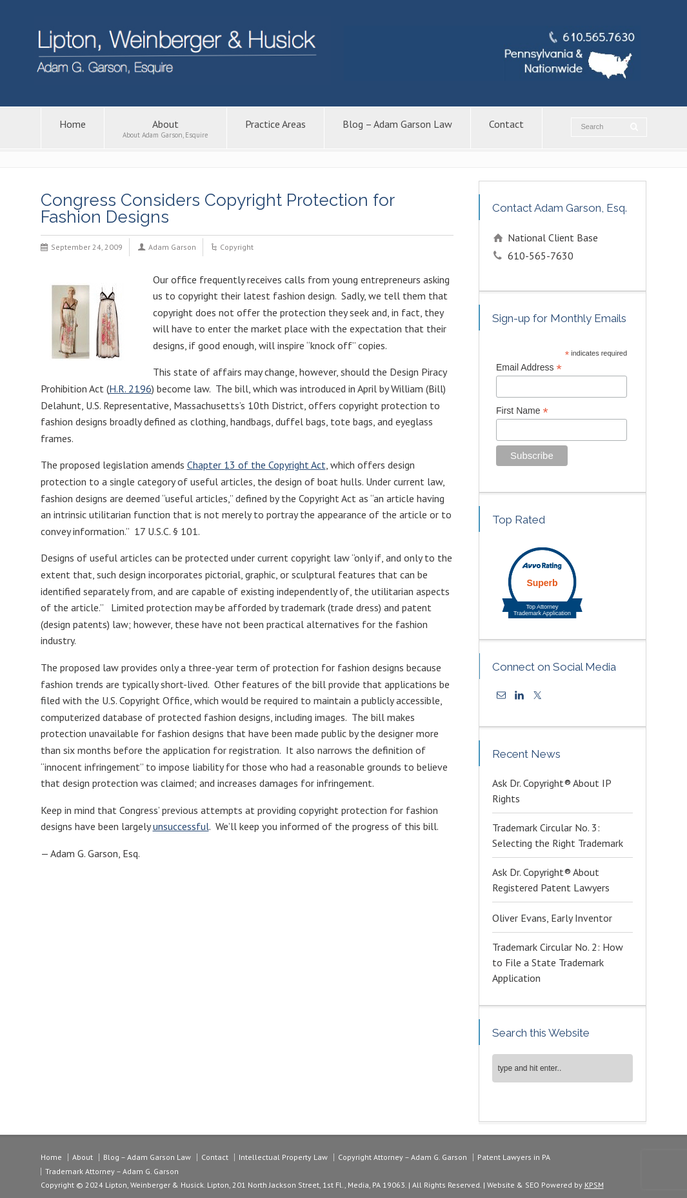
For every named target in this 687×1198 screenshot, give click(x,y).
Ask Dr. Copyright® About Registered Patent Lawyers (551, 880)
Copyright (237, 247)
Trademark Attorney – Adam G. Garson (112, 1171)
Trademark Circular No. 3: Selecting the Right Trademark (557, 835)
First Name (522, 411)
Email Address (529, 367)
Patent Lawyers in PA (513, 1157)
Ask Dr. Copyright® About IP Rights (551, 791)
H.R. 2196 (130, 388)
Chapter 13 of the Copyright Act (256, 464)
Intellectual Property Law (283, 1157)
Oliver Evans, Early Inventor (552, 917)
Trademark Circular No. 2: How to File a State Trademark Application (557, 962)
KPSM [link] (594, 1185)
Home (72, 128)
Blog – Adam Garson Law (397, 128)
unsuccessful (181, 826)
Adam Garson (172, 247)
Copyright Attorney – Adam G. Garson (402, 1157)
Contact (506, 128)
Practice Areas (275, 128)
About (165, 128)
